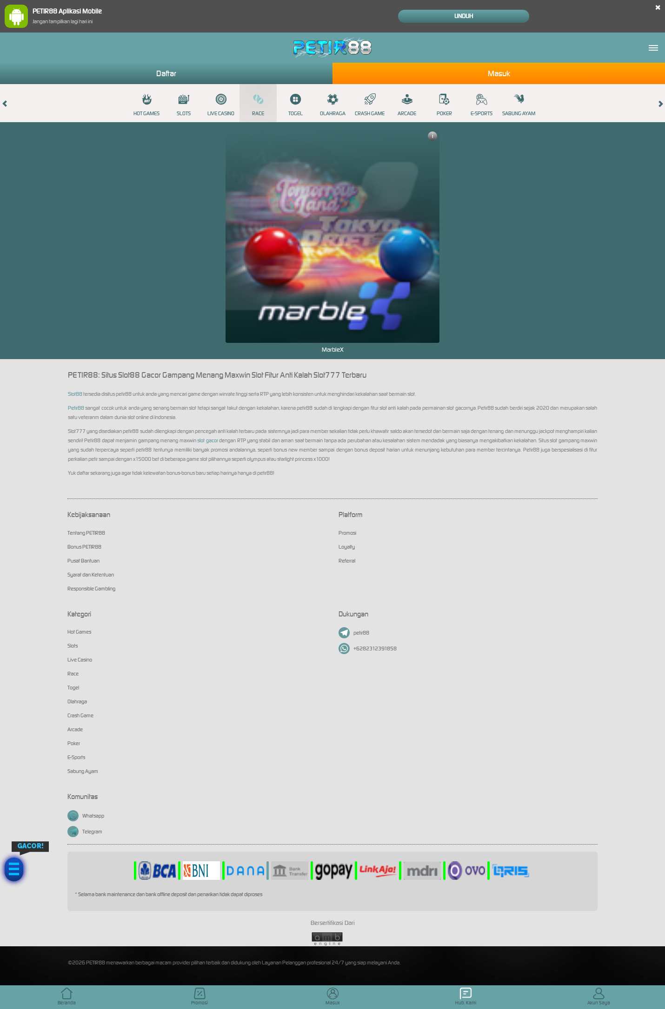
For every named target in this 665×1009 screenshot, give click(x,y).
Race (258, 105)
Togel (295, 105)
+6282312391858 (368, 648)
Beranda (67, 997)
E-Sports (481, 105)
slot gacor (207, 440)
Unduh (463, 16)
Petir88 (76, 408)
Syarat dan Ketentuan (90, 574)
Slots (184, 105)
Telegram (84, 831)
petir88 (354, 632)
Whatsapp (85, 815)
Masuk (499, 73)
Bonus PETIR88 (84, 547)
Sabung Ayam (518, 105)
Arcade (407, 105)
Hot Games (146, 105)
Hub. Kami (465, 997)
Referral (347, 560)
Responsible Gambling (91, 588)
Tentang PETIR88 (86, 533)
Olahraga (333, 105)
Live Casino (220, 105)
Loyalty (347, 547)
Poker (444, 105)
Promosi (347, 533)
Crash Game (370, 105)
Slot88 (75, 394)
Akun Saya (598, 997)
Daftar (166, 73)
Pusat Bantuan (83, 560)
